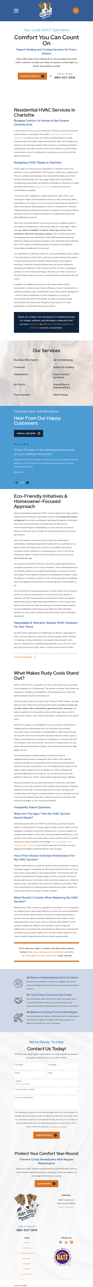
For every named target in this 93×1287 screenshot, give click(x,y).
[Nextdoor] (71, 1242)
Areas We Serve (26, 1253)
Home (27, 1243)
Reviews (27, 1264)
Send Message (46, 1135)
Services (27, 1259)
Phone (17, 1074)
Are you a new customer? (25, 1090)
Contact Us (27, 1274)
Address (18, 1082)
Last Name (52, 1065)
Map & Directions (66, 1207)
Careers (26, 1269)
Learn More (47, 1184)
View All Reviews (28, 433)
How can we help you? (24, 1098)
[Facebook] (60, 1242)
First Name (19, 1065)
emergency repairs (42, 186)
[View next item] (27, 482)
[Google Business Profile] (66, 1242)
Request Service (32, 76)
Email (50, 1074)
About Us (27, 1248)
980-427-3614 (64, 78)
